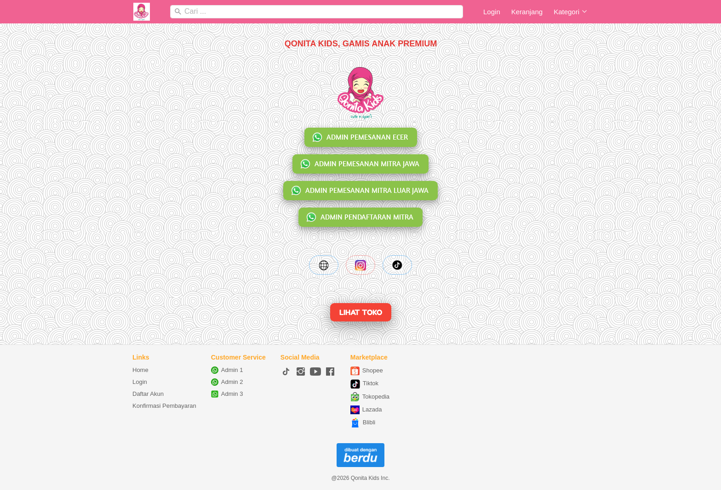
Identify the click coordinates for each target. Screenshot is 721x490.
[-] (286, 372)
